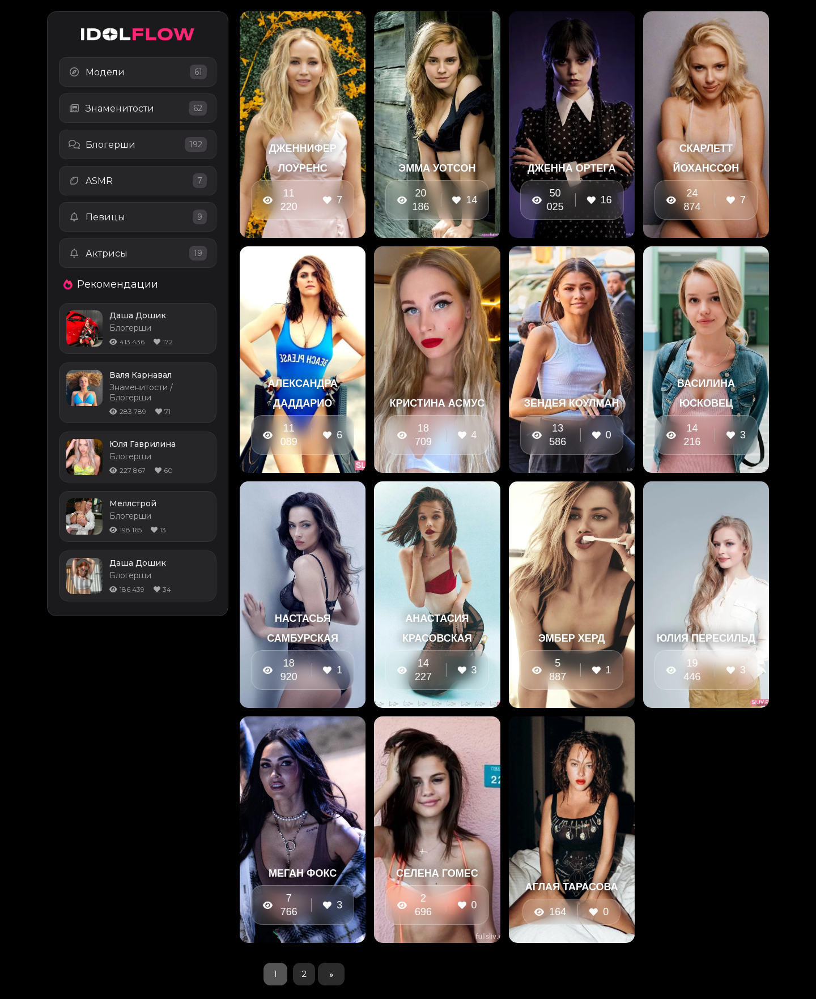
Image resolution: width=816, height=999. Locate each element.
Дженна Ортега (572, 168)
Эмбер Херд (571, 638)
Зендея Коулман (571, 403)
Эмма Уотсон (436, 168)
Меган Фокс (303, 873)
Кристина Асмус (436, 403)
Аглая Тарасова (571, 887)
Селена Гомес (437, 873)
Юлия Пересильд (706, 638)
